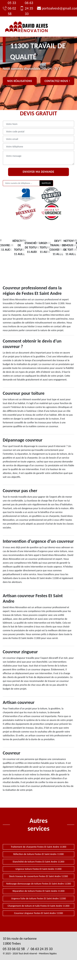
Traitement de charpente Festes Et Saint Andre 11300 (38, 846)
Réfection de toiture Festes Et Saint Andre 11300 (38, 854)
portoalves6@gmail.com (55, 8)
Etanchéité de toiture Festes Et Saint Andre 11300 (38, 861)
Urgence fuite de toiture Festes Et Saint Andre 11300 (38, 898)
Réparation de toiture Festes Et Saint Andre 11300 (38, 891)
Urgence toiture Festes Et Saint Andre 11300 (38, 869)
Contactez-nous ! (57, 81)
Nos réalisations (19, 81)
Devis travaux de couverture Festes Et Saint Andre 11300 (38, 876)
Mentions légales (48, 953)
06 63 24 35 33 (26, 8)
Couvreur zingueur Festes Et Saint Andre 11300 (38, 913)
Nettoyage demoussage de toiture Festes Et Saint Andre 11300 (38, 883)
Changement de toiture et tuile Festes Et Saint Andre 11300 (38, 905)
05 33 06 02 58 (9, 8)
